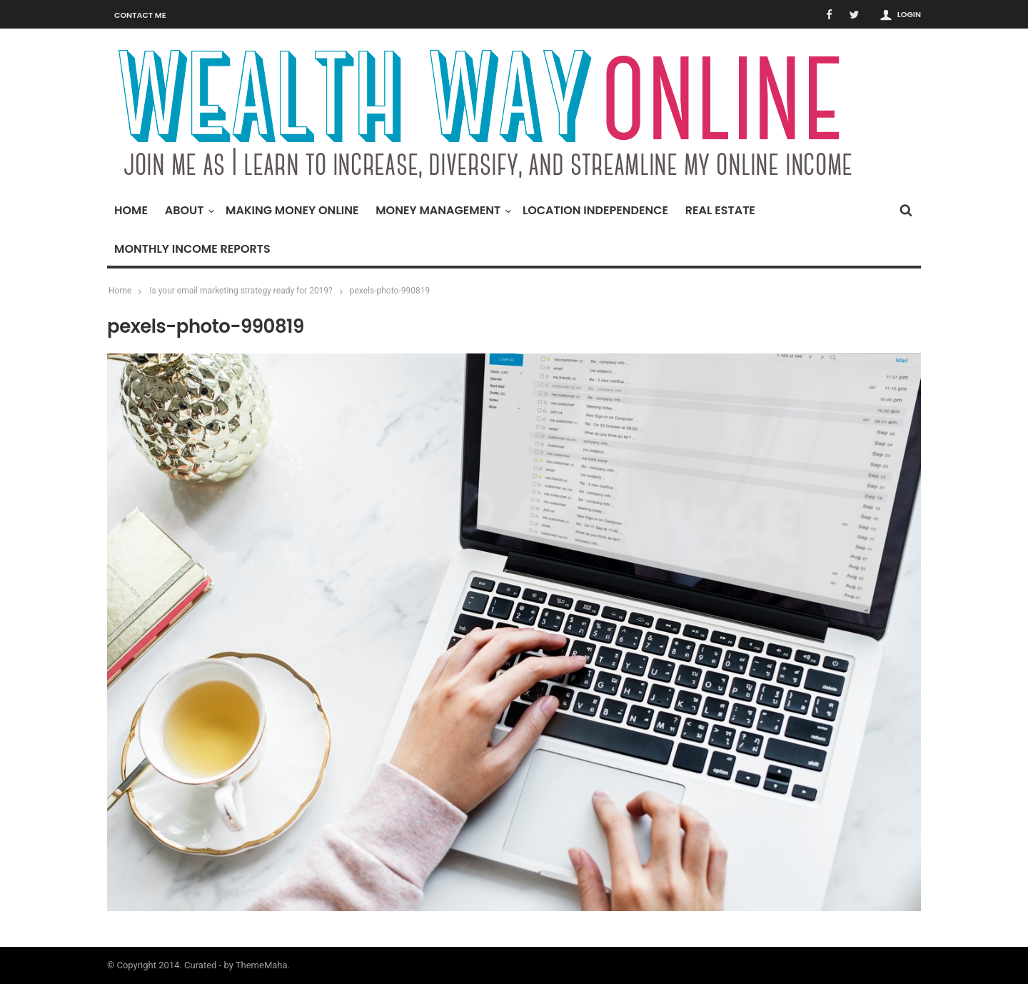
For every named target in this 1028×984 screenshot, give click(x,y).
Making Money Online (292, 210)
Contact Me (140, 15)
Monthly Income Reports (192, 249)
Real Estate (720, 210)
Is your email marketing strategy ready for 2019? (241, 291)
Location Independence (595, 210)
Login (909, 14)
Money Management (442, 210)
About (188, 210)
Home (131, 210)
